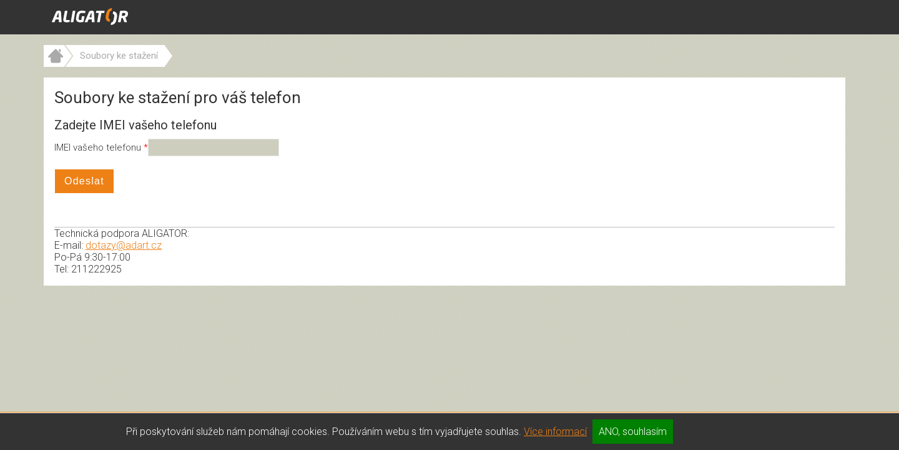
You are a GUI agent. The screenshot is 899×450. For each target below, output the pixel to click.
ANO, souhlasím (633, 432)
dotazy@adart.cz (124, 245)
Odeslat (84, 181)
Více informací (555, 432)
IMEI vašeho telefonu (99, 147)
